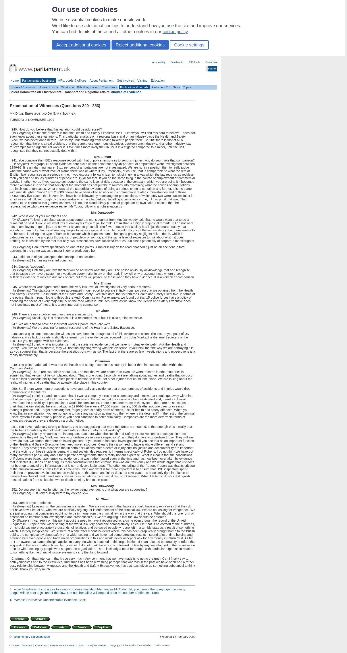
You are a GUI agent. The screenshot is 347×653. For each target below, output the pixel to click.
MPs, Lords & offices (72, 80)
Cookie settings (189, 44)
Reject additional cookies (140, 44)
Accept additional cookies (81, 44)
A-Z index (14, 645)
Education (158, 80)
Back (155, 593)
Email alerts (177, 62)
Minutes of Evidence (125, 92)
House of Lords (48, 87)
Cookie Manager (162, 645)
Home (14, 80)
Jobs (80, 645)
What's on (67, 87)
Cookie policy (145, 645)
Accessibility (158, 62)
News (176, 87)
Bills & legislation (87, 87)
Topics (187, 87)
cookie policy (175, 31)
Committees (109, 87)
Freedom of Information (62, 645)
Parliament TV (161, 87)
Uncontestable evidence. (46, 600)
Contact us (211, 62)
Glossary (27, 645)
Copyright (115, 645)
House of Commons (22, 87)
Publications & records (134, 87)
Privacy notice (129, 645)
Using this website (96, 645)
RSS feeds (194, 62)
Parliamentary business (38, 80)
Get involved (125, 80)
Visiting (142, 80)
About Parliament (102, 80)
